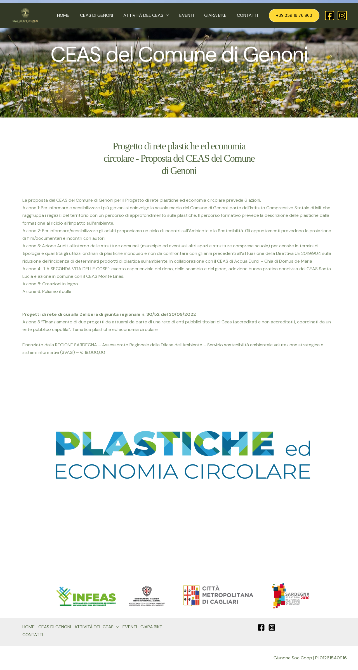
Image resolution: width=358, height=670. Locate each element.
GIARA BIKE (217, 15)
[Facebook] (329, 15)
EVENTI (190, 15)
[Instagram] (342, 15)
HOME (71, 15)
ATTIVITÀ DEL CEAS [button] (151, 15)
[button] (171, 15)
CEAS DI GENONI (102, 15)
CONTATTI (248, 15)
